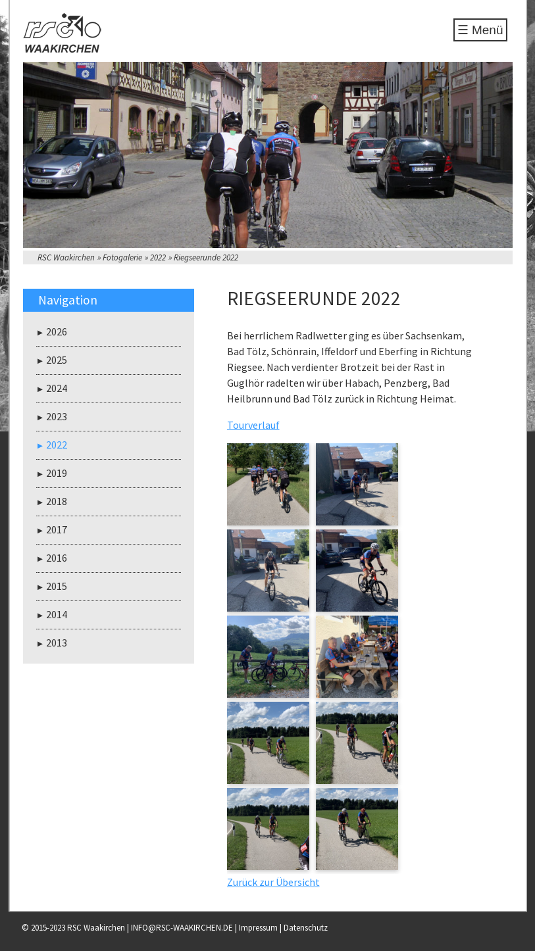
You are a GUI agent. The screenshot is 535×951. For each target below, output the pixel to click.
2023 (56, 416)
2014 (56, 614)
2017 (56, 529)
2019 (56, 472)
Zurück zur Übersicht (273, 882)
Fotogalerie (122, 257)
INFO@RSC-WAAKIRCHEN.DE (182, 927)
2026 (56, 331)
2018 (56, 501)
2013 (56, 642)
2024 (56, 388)
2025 (56, 359)
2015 (56, 586)
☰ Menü (480, 30)
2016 (56, 557)
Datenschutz (306, 927)
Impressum (258, 927)
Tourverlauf (253, 424)
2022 (158, 257)
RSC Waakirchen (66, 257)
